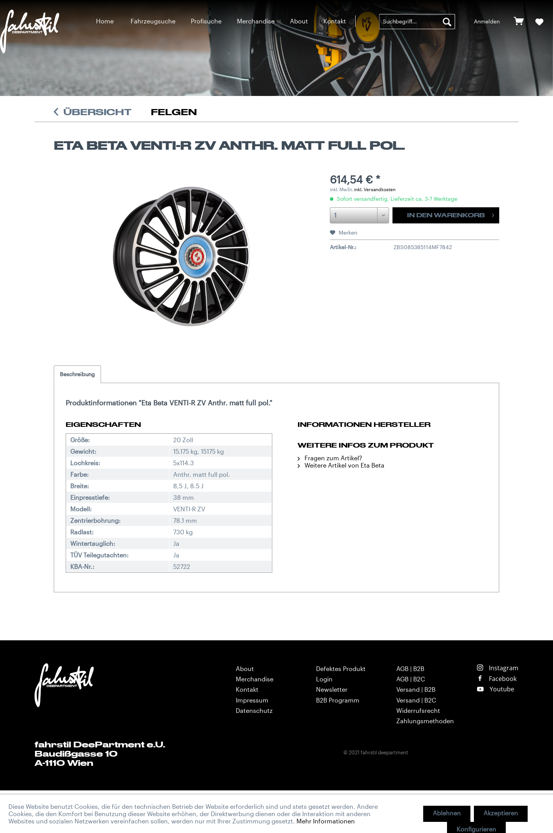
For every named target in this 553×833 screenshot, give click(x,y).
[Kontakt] (335, 21)
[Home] (104, 21)
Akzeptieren (500, 812)
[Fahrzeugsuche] (153, 21)
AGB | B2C (410, 679)
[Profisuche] (206, 21)
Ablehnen (447, 812)
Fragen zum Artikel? (330, 457)
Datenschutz (254, 710)
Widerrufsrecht (418, 710)
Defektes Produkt (341, 668)
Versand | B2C (416, 700)
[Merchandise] (255, 21)
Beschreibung (77, 374)
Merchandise (254, 679)
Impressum (252, 700)
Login (324, 679)
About (245, 668)
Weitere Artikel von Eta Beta (341, 465)
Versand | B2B (415, 689)
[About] (299, 21)
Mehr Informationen (325, 821)
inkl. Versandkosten (375, 189)
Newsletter (332, 689)
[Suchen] (447, 21)
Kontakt (247, 689)
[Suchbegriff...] (417, 21)
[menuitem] (104, 21)
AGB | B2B (410, 668)
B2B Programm (337, 700)
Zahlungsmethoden (425, 720)
